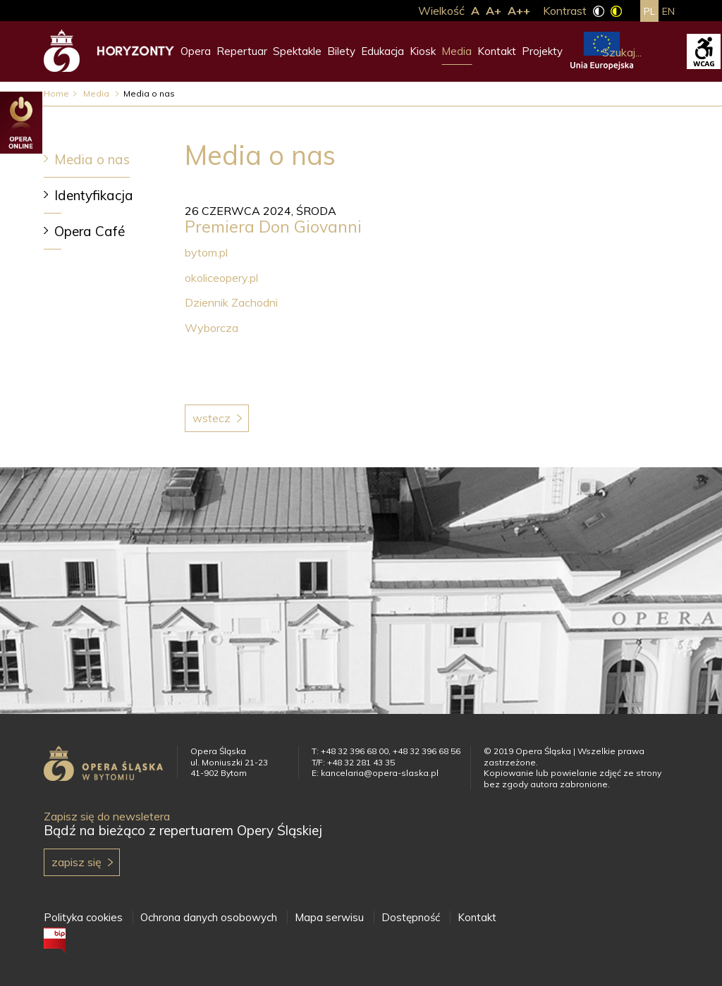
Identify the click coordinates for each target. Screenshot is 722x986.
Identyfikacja (93, 195)
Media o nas (92, 159)
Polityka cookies (83, 917)
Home (56, 93)
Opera (195, 51)
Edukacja (382, 51)
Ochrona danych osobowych (208, 917)
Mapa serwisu (329, 917)
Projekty (542, 51)
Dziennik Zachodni (231, 302)
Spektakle (297, 51)
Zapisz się (76, 862)
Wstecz (211, 418)
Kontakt (496, 51)
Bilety (341, 51)
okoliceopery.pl (221, 278)
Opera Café (89, 231)
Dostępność (410, 917)
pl (649, 11)
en (668, 11)
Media (456, 51)
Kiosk (423, 51)
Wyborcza (211, 328)
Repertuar (241, 51)
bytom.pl (206, 252)
